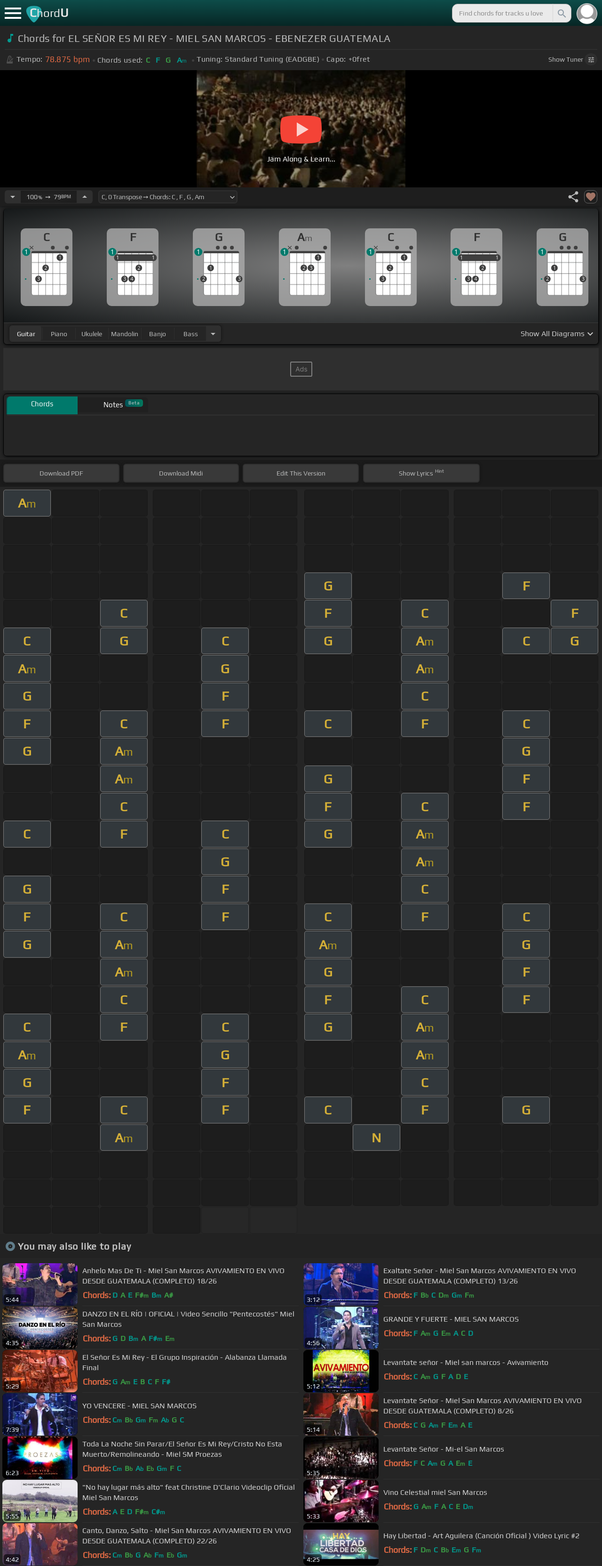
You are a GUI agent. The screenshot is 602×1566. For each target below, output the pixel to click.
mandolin (124, 334)
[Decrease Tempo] (13, 196)
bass (190, 334)
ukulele (91, 334)
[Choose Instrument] (213, 333)
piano (59, 334)
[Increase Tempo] (85, 196)
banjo (157, 334)
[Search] (561, 13)
